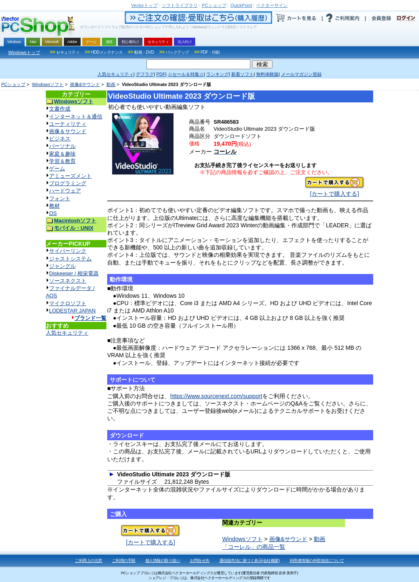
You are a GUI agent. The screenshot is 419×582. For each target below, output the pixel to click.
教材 (54, 206)
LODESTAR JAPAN (72, 311)
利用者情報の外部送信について (317, 560)
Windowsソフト (48, 84)
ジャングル (62, 266)
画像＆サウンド (67, 131)
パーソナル (62, 146)
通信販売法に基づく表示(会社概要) (249, 560)
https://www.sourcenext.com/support (216, 396)
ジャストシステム (70, 259)
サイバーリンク (67, 251)
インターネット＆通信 (75, 116)
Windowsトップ (24, 52)
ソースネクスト (67, 281)
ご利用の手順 (123, 560)
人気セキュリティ (67, 333)
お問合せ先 (200, 560)
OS (53, 213)
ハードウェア (65, 191)
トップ (144, 5)
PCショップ (13, 84)
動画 (110, 84)
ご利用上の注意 (88, 560)
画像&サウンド (85, 84)
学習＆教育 (62, 161)
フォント (59, 198)
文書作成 (59, 109)
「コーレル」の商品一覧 (253, 547)
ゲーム (57, 168)
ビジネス (59, 139)
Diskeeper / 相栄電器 (74, 273)
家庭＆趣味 (62, 154)
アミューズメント (70, 176)
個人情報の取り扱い (162, 560)
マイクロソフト (67, 303)
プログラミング (67, 183)
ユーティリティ (67, 124)
